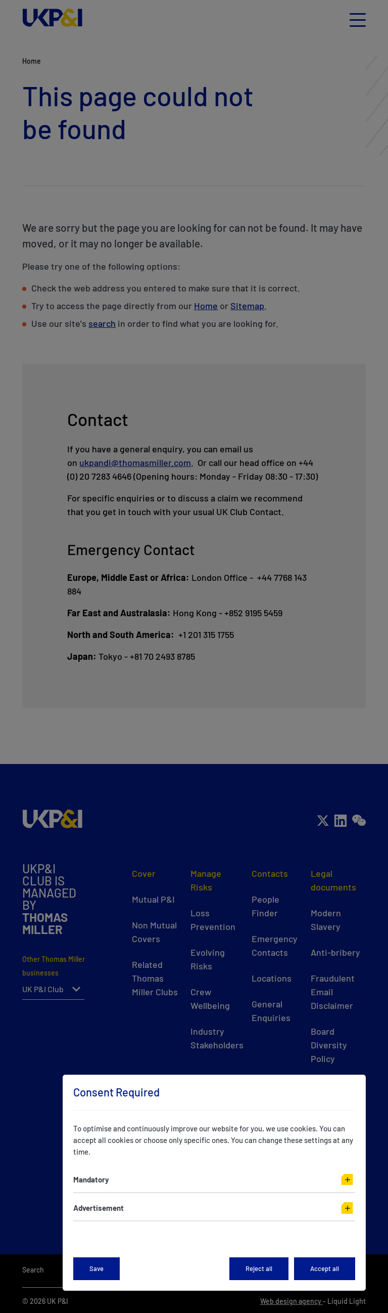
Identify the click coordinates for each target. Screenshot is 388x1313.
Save (96, 1268)
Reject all (259, 1268)
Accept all (324, 1268)
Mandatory (91, 1179)
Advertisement (98, 1207)
